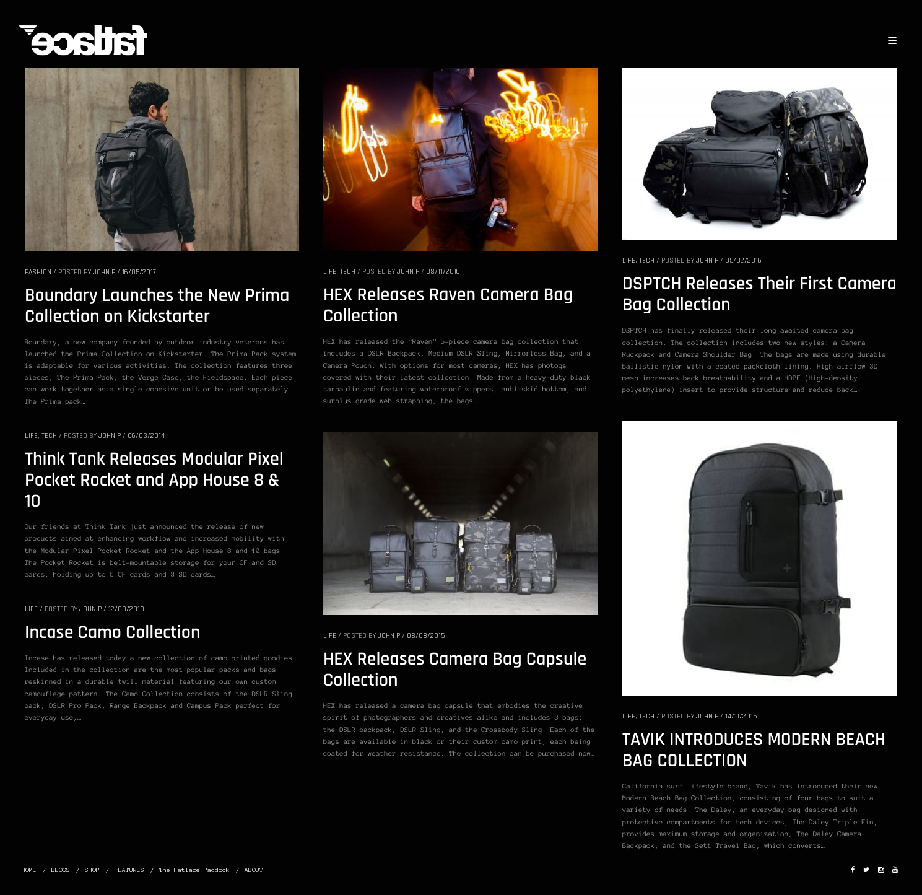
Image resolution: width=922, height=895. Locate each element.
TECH (347, 271)
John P (104, 272)
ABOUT (254, 870)
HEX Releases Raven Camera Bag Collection (448, 306)
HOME (29, 870)
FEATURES (129, 870)
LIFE (329, 271)
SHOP (92, 870)
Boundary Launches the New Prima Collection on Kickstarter (157, 306)
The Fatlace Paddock (194, 870)
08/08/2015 (426, 635)
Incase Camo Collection (112, 633)
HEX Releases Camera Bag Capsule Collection (454, 670)
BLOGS (60, 870)
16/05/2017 (139, 272)
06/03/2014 (146, 435)
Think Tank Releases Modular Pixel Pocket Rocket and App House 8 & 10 (154, 480)
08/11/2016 (443, 271)
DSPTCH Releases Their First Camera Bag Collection (759, 295)
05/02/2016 (743, 260)
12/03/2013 (126, 609)
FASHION (38, 272)
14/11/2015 (741, 716)
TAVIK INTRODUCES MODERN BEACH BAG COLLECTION (753, 750)
